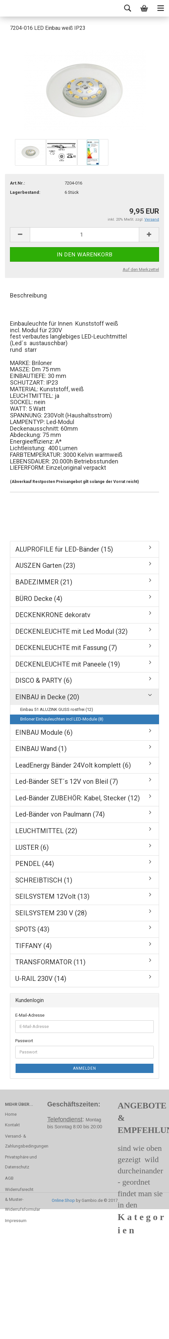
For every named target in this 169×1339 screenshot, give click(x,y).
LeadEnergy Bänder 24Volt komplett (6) (73, 765)
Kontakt (12, 1124)
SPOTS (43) (32, 929)
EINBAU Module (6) (44, 732)
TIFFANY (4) (33, 946)
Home (11, 1114)
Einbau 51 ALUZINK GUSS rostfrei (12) (56, 709)
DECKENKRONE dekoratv (52, 615)
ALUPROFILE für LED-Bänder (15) (64, 549)
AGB (9, 1178)
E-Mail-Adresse (29, 1015)
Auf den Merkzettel (141, 269)
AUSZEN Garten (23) (45, 565)
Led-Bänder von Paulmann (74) (60, 814)
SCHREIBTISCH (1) (43, 880)
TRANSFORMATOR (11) (50, 962)
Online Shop (63, 1200)
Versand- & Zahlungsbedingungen (21, 1141)
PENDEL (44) (34, 864)
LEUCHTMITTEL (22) (46, 831)
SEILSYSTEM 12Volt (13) (52, 896)
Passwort (24, 1040)
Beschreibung (28, 295)
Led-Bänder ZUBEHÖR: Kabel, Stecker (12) (77, 798)
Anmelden (84, 1068)
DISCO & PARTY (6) (43, 680)
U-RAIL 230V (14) (40, 979)
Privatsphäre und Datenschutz (21, 1161)
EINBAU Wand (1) (41, 749)
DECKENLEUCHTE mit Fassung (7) (66, 648)
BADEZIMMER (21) (43, 582)
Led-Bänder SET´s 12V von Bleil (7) (66, 781)
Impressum (16, 1220)
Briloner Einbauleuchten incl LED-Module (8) (61, 719)
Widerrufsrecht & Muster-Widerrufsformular (21, 1199)
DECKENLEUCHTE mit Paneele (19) (67, 664)
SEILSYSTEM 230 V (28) (51, 913)
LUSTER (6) (32, 847)
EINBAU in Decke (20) (47, 697)
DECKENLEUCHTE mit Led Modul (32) (71, 631)
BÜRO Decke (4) (38, 599)
